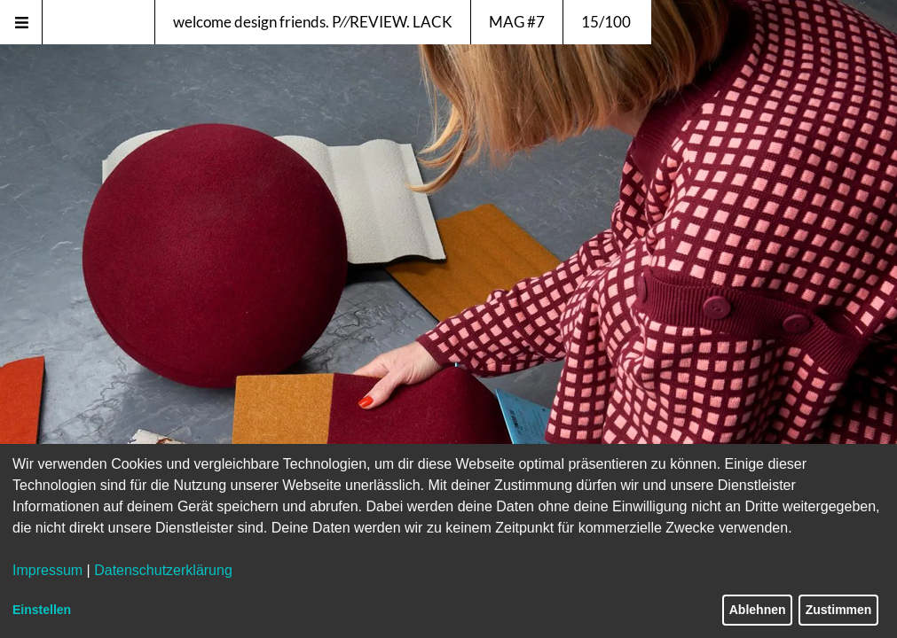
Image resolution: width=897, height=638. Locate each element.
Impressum (47, 570)
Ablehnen (757, 610)
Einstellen (41, 610)
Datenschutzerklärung (163, 570)
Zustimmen (839, 610)
